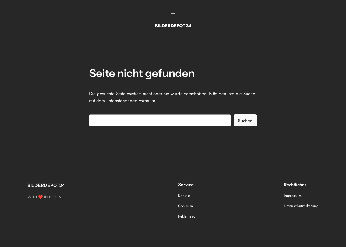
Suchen (245, 120)
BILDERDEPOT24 (173, 25)
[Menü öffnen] (173, 13)
